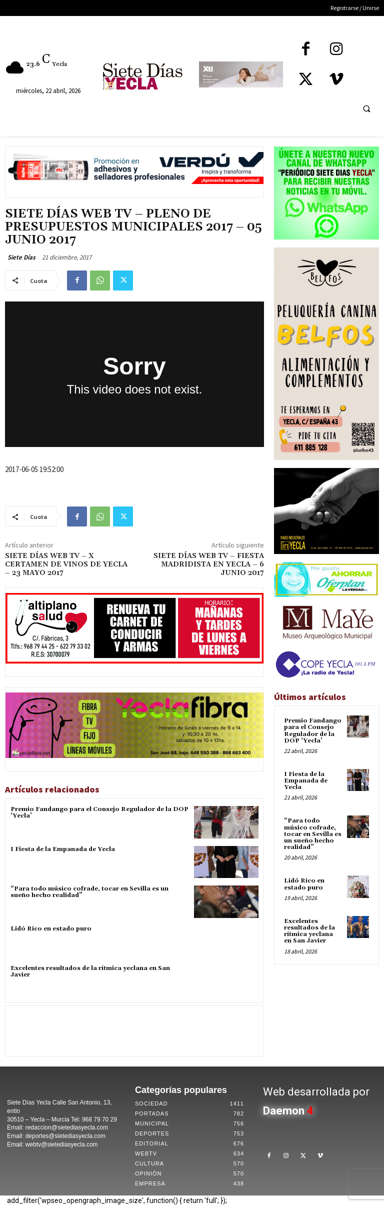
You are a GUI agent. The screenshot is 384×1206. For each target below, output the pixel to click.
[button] (366, 108)
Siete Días (22, 257)
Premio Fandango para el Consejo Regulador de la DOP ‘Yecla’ (99, 813)
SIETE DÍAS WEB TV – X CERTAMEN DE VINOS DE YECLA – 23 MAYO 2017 (66, 565)
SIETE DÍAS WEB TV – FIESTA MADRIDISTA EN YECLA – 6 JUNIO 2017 (209, 565)
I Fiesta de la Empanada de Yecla (62, 849)
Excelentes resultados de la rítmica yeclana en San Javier (90, 971)
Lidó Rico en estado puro (51, 928)
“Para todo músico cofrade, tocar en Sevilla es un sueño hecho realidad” (89, 892)
